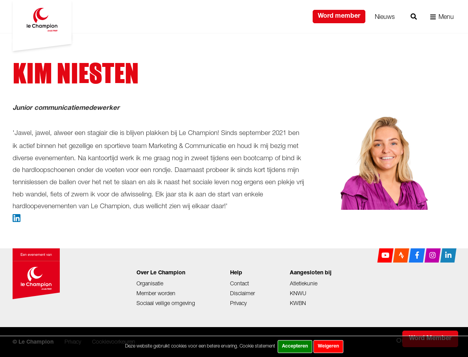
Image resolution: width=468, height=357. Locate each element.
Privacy (238, 303)
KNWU (298, 293)
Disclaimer (242, 293)
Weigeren (328, 346)
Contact (239, 283)
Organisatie (149, 283)
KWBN (298, 303)
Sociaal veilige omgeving (165, 303)
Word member (339, 16)
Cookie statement (257, 346)
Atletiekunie (303, 283)
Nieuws (385, 16)
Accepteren (295, 346)
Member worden (155, 293)
